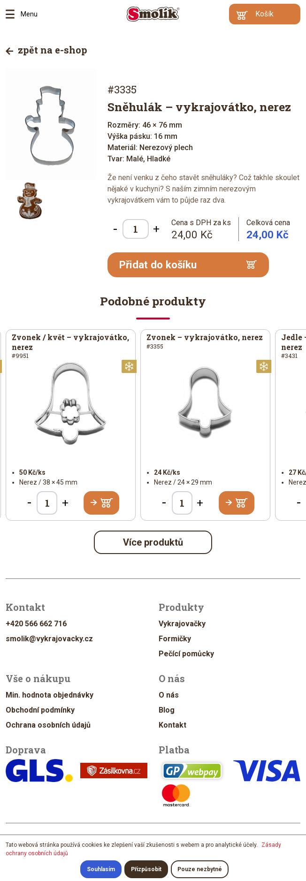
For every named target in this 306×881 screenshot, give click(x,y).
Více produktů (153, 542)
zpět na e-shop (46, 50)
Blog (167, 710)
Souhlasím (101, 869)
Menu (13, 14)
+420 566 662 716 (36, 623)
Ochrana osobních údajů (48, 725)
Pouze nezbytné (199, 869)
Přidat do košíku (188, 264)
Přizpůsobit (146, 869)
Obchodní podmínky (40, 710)
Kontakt (172, 725)
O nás (169, 695)
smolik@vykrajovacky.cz (49, 638)
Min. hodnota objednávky (49, 695)
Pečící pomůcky (186, 653)
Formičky (175, 638)
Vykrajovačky (182, 623)
